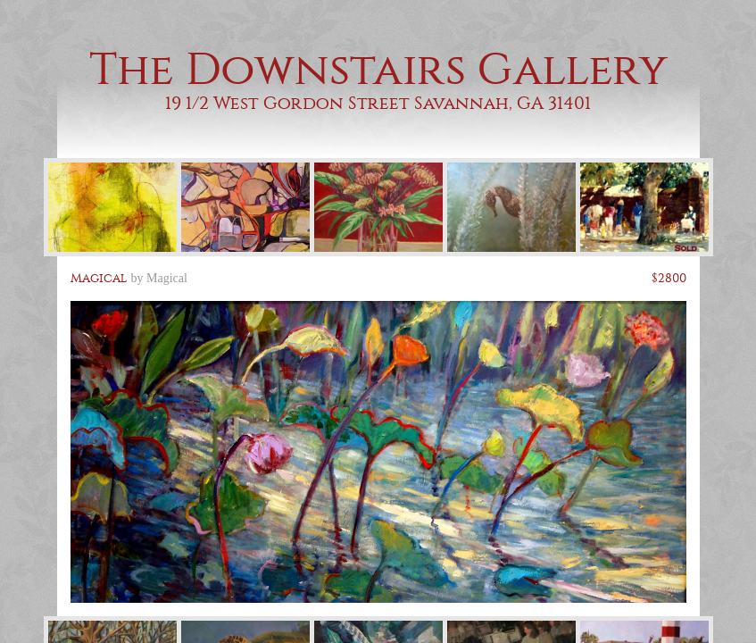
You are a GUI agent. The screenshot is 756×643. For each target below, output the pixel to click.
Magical (166, 278)
